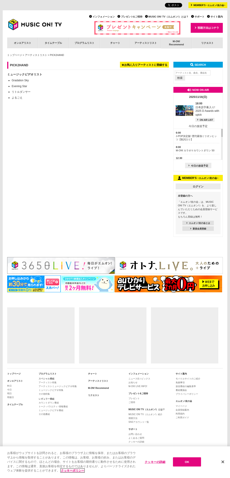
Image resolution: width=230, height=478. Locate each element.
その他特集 (44, 394)
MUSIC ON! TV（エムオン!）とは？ (168, 16)
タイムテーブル (53, 43)
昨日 (9, 386)
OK (187, 462)
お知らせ (132, 382)
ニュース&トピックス (139, 378)
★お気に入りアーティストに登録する (144, 64)
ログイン (198, 186)
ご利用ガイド (182, 417)
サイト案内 (216, 16)
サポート (199, 16)
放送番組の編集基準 (186, 386)
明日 (9, 393)
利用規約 (180, 413)
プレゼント (134, 398)
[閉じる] (223, 462)
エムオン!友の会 (184, 401)
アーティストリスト (146, 43)
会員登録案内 (182, 410)
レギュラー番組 (46, 399)
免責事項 (180, 382)
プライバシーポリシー (187, 394)
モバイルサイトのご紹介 (188, 378)
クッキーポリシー (72, 470)
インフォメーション (104, 16)
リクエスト (207, 43)
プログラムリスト (84, 43)
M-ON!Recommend (176, 43)
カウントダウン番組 (49, 402)
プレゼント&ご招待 (131, 16)
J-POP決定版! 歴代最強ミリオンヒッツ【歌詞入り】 (196, 136)
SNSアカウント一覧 (138, 422)
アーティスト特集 (48, 382)
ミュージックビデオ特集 (51, 390)
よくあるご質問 (136, 438)
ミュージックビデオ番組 (51, 410)
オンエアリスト (22, 43)
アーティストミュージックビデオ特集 (58, 386)
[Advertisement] (41, 335)
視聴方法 (132, 418)
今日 (9, 389)
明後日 (10, 397)
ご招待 (131, 402)
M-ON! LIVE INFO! (137, 386)
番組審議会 (181, 390)
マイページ (181, 406)
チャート (115, 43)
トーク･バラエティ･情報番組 (53, 406)
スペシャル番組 (46, 378)
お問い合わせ (135, 434)
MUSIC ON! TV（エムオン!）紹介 (145, 414)
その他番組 (44, 414)
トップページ (14, 55)
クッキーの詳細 (136, 442)
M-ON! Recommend (98, 388)
